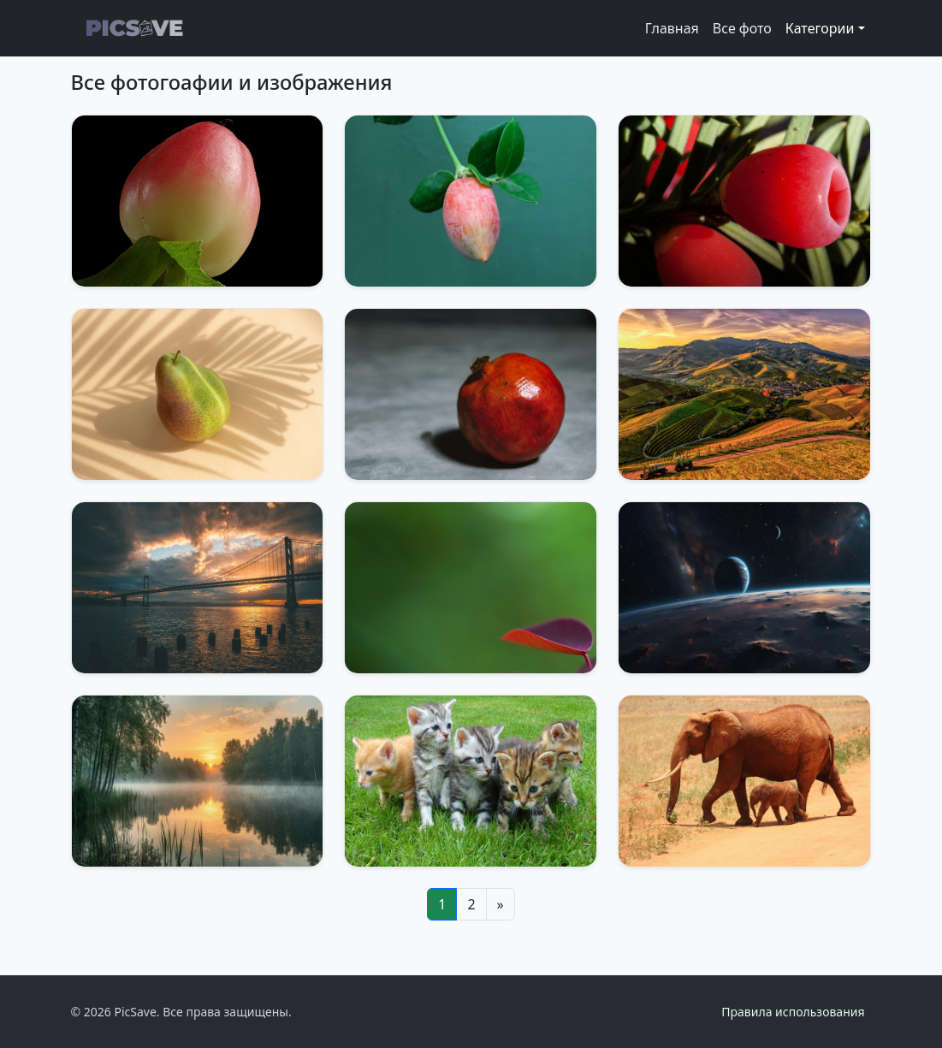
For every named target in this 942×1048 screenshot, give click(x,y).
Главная (672, 28)
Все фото (742, 28)
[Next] (500, 904)
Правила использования (792, 1012)
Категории (820, 28)
